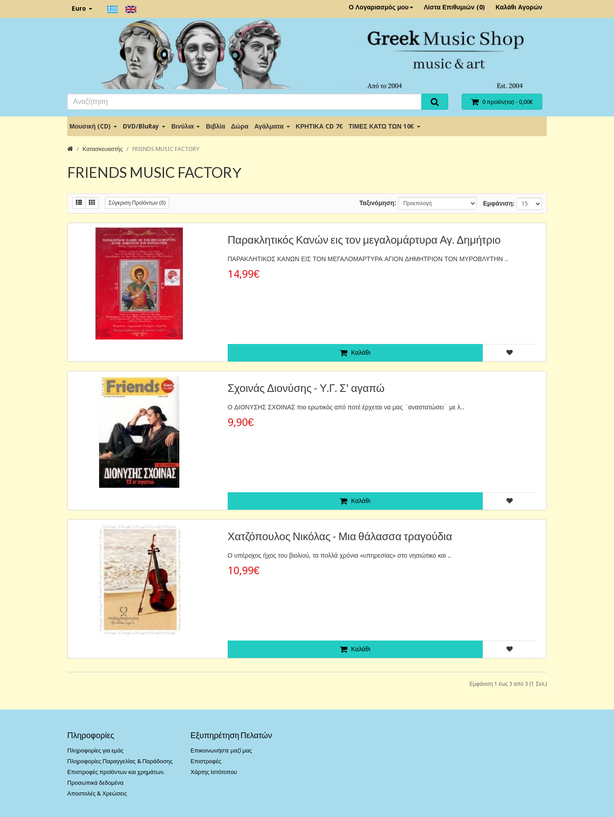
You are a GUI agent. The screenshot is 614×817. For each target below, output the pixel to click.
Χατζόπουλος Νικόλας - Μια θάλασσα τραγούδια (340, 535)
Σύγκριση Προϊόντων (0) (136, 203)
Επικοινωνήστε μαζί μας (221, 750)
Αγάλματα (272, 126)
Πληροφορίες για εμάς (95, 750)
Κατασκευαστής (102, 149)
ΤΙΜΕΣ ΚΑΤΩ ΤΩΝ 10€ (384, 126)
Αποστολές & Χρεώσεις (97, 793)
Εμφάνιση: (499, 203)
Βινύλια (185, 126)
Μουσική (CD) (93, 126)
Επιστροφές (205, 761)
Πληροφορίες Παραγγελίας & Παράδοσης (120, 761)
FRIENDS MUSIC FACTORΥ (166, 149)
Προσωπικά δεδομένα (95, 782)
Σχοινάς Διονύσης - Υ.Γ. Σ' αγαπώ (306, 387)
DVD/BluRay (144, 126)
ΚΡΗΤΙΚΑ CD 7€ (319, 126)
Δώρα (239, 126)
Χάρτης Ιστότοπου (213, 772)
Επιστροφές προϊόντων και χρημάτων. (115, 772)
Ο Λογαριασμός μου (381, 7)
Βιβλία (215, 126)
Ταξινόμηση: (377, 202)
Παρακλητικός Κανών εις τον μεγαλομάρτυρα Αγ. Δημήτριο (364, 239)
